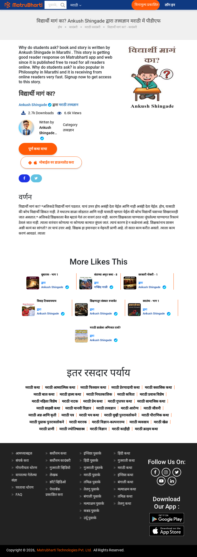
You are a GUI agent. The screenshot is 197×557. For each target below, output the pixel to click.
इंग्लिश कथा (125, 475)
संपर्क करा (22, 460)
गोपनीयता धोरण (26, 468)
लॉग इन (171, 5)
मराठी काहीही (121, 429)
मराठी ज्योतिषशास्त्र (72, 429)
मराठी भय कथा (89, 415)
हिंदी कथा (124, 453)
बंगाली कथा (125, 482)
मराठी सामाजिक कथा (151, 401)
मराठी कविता (126, 394)
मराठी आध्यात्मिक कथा (60, 387)
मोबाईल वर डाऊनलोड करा (51, 162)
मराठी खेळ (161, 422)
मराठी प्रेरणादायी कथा (125, 387)
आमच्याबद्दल (24, 453)
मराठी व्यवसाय (139, 422)
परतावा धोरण (25, 487)
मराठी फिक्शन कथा (93, 387)
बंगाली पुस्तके (92, 496)
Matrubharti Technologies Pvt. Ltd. (64, 550)
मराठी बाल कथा (44, 394)
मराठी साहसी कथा (48, 408)
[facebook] (155, 472)
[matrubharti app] (115, 5)
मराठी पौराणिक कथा (155, 415)
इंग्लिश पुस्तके (92, 453)
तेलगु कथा (124, 503)
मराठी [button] (75, 5)
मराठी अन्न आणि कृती (42, 415)
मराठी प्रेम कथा (93, 401)
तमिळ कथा (125, 496)
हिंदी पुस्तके (91, 460)
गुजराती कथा (126, 460)
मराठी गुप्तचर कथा (120, 401)
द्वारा (43, 283)
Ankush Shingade (35, 105)
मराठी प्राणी (46, 429)
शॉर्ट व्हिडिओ (58, 482)
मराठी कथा (32, 387)
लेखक (54, 475)
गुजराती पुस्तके (93, 468)
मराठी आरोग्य (129, 408)
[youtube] (161, 481)
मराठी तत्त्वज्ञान (68, 105)
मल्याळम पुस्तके (94, 503)
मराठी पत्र (67, 415)
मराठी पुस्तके (92, 475)
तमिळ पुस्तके (92, 482)
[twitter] (176, 472)
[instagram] (166, 472)
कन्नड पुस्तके (91, 511)
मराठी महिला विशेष (44, 401)
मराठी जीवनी (152, 408)
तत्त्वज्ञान (68, 130)
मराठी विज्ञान (98, 429)
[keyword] (56, 5)
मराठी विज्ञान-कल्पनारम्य (108, 422)
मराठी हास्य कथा (70, 394)
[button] (62, 5)
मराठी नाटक (70, 401)
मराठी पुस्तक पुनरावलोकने (46, 422)
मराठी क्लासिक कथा (158, 387)
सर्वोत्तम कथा (58, 453)
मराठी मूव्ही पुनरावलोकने (120, 415)
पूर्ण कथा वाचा (37, 149)
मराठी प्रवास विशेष (152, 394)
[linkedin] (172, 481)
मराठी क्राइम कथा (146, 429)
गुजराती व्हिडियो (60, 468)
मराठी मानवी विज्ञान (78, 408)
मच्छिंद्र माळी (103, 287)
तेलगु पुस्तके (91, 489)
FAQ (19, 494)
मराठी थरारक (78, 422)
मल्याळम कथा (127, 489)
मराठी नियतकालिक (99, 394)
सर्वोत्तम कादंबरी (60, 460)
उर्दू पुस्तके (90, 518)
